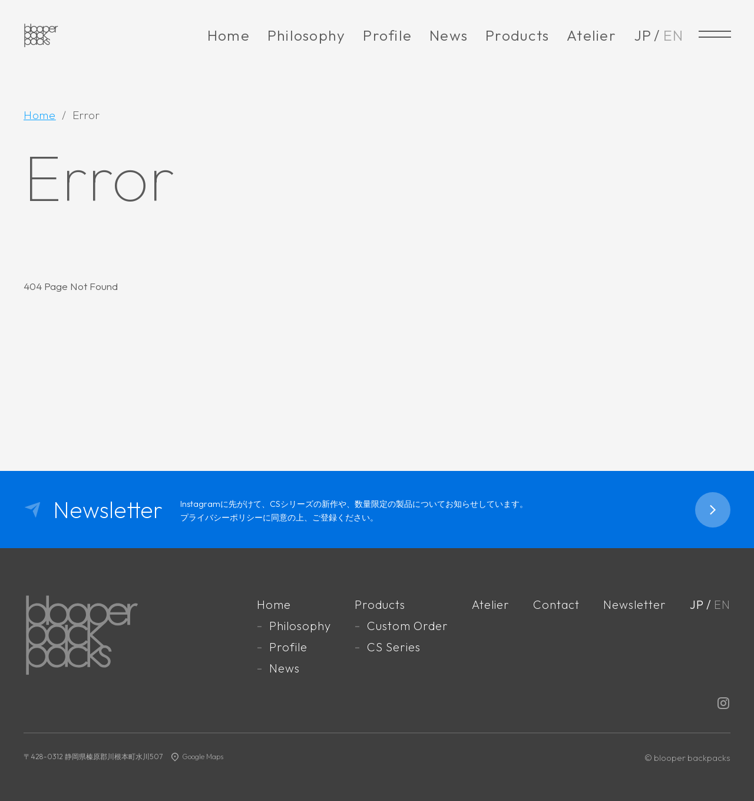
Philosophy (306, 35)
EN (673, 35)
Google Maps (202, 756)
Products (517, 35)
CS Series (393, 647)
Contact (556, 604)
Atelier (591, 35)
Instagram (723, 703)
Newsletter (634, 604)
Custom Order (407, 625)
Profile (387, 35)
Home (228, 35)
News (448, 35)
